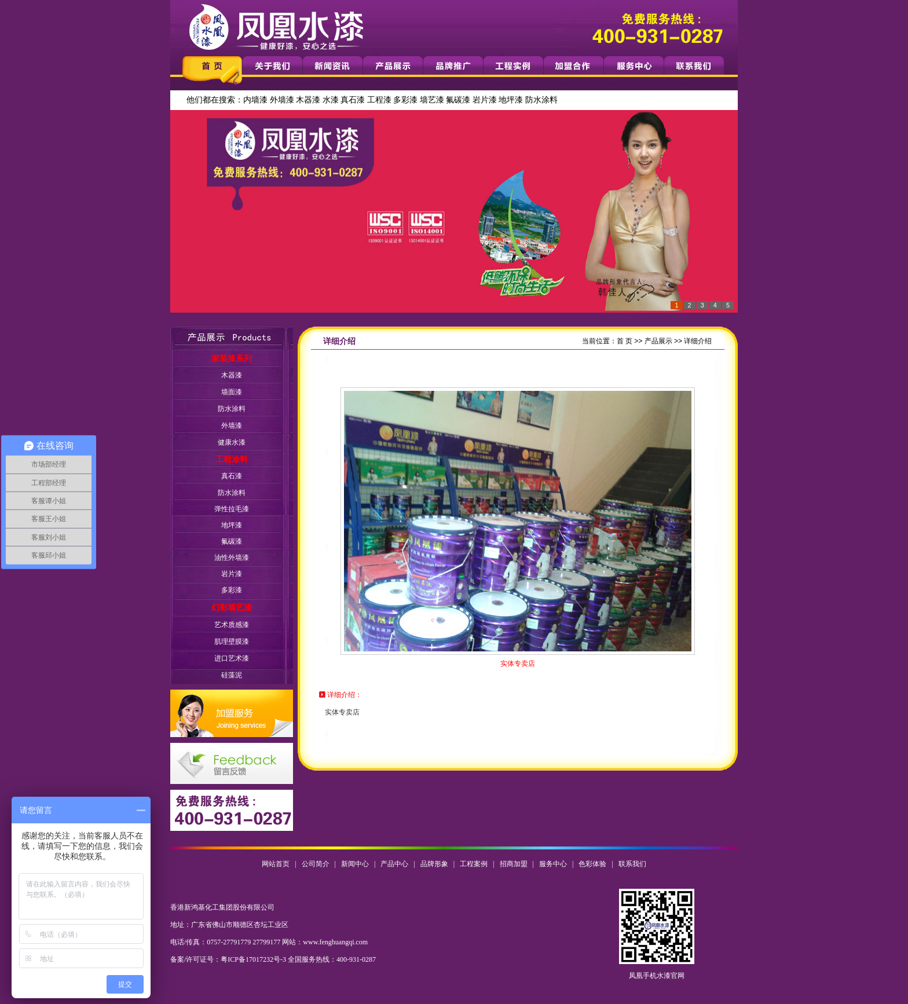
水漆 (331, 100)
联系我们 (632, 864)
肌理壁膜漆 (231, 641)
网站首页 (276, 864)
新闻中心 (355, 864)
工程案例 (474, 864)
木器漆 (308, 100)
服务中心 (553, 864)
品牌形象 (434, 864)
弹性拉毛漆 (231, 509)
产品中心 (394, 864)
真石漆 (352, 100)
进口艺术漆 (231, 658)
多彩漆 (405, 100)
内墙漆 (255, 100)
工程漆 (379, 100)
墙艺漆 (432, 100)
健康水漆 (232, 442)
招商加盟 (514, 864)
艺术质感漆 (231, 625)
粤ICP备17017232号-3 (253, 959)
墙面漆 (231, 392)
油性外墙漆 (231, 558)
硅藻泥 (231, 675)
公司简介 (315, 864)
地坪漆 (511, 100)
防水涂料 (541, 100)
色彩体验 (592, 864)
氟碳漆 (458, 100)
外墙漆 (282, 100)
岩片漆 (485, 100)
